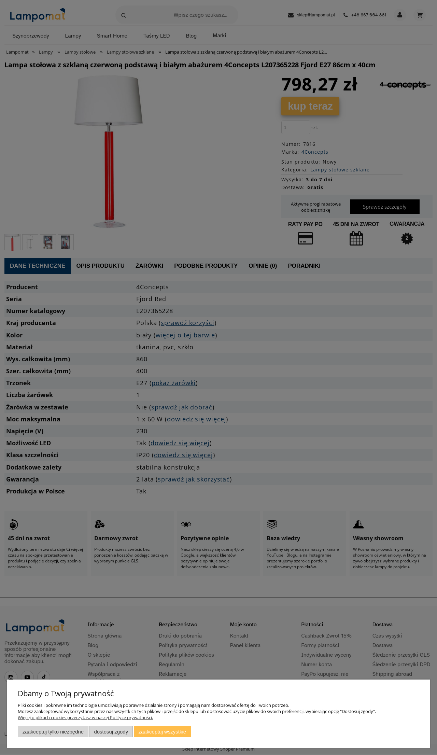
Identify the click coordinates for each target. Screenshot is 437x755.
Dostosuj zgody (111, 732)
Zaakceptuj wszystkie (162, 732)
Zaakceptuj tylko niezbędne (53, 732)
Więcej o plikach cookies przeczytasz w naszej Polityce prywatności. (85, 717)
